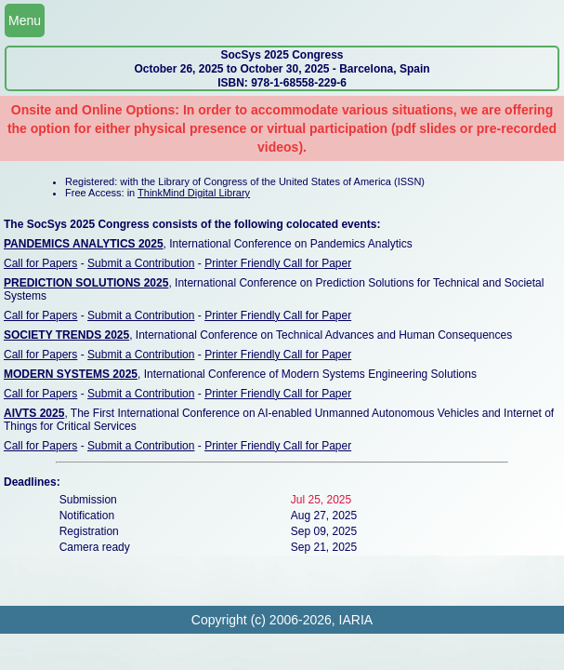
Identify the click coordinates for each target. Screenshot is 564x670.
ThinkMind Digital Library (194, 192)
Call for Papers (40, 263)
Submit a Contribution (140, 263)
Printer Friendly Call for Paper (277, 263)
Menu (24, 20)
